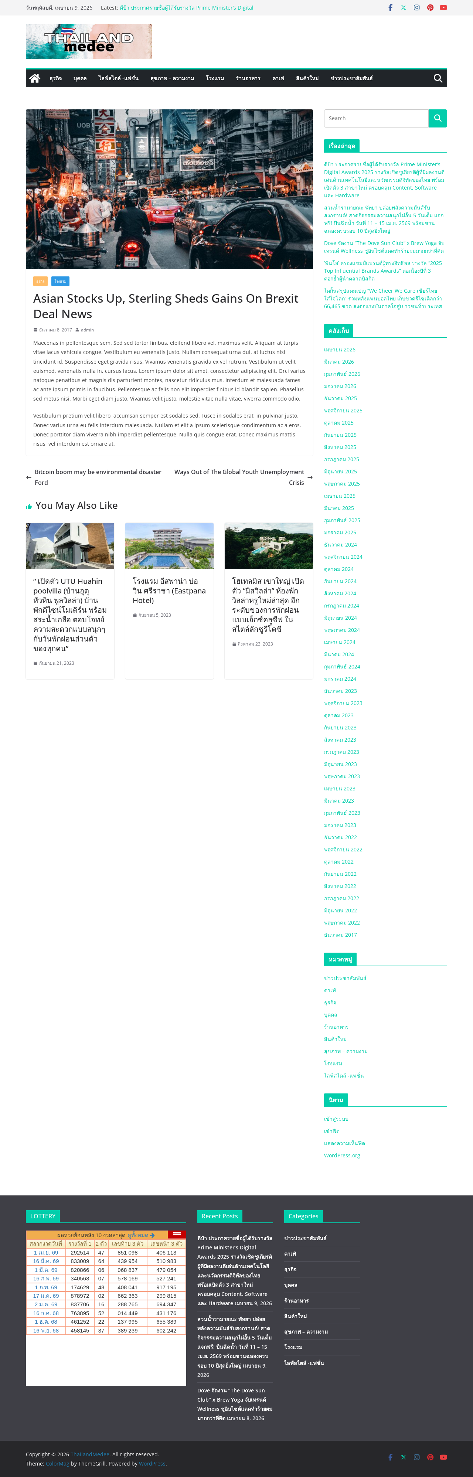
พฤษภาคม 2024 (342, 629)
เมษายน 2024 (339, 642)
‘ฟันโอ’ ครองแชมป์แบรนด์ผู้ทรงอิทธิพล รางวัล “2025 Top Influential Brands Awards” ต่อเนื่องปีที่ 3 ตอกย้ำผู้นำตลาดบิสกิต (383, 270)
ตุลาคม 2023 (339, 715)
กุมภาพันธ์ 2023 (342, 812)
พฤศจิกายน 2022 (343, 849)
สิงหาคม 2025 (340, 446)
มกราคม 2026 (340, 385)
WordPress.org (342, 1155)
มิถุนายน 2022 (340, 910)
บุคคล (80, 78)
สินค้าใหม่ (307, 78)
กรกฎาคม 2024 (341, 605)
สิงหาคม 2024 (340, 593)
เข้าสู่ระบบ (336, 1118)
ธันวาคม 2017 (340, 934)
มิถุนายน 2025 (340, 471)
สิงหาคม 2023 (340, 739)
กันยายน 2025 (340, 434)
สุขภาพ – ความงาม (172, 78)
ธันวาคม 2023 (340, 690)
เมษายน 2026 (339, 349)
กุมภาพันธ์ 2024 (342, 666)
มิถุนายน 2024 (340, 617)
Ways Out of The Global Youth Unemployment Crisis (243, 477)
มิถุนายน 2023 (340, 764)
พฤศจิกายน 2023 (343, 703)
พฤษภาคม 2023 (342, 776)
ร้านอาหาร (248, 78)
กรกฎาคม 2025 (341, 459)
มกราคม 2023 (340, 824)
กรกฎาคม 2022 (341, 898)
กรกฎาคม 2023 (341, 751)
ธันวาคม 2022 (340, 837)
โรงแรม (215, 78)
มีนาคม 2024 (339, 654)
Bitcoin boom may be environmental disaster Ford (93, 477)
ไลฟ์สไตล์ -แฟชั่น (119, 78)
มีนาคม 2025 (339, 507)
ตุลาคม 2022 (339, 861)
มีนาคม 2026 (339, 361)
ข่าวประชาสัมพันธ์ (351, 78)
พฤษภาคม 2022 (342, 922)
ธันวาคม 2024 (340, 544)
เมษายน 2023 (339, 788)
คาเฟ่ (278, 78)
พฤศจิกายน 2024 (343, 556)
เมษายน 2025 (339, 495)
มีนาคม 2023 (339, 800)
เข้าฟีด (332, 1130)
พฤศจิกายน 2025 (343, 410)
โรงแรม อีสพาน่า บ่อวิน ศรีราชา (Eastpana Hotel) (169, 590)
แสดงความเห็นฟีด (344, 1143)
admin (87, 330)
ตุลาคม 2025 (339, 422)
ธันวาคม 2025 (340, 398)
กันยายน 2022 (340, 873)
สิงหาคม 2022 (340, 885)
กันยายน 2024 (340, 581)
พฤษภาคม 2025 (342, 483)
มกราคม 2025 (340, 532)
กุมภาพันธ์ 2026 (342, 373)
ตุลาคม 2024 (339, 568)
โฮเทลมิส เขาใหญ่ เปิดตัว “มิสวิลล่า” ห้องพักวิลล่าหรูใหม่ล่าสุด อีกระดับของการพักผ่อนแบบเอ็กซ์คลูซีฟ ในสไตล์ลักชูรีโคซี (268, 605)
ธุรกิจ (56, 78)
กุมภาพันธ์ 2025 (342, 520)
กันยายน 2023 (340, 727)
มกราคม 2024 (340, 678)
